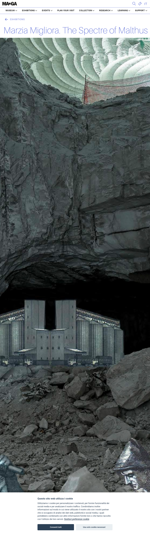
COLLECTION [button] (85, 11)
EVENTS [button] (46, 11)
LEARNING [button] (123, 11)
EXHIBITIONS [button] (28, 11)
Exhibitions (14, 19)
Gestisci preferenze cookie (76, 519)
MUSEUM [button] (10, 11)
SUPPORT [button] (140, 11)
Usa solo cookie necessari (94, 527)
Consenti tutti (56, 527)
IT (145, 4)
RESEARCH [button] (104, 11)
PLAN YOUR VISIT (65, 11)
